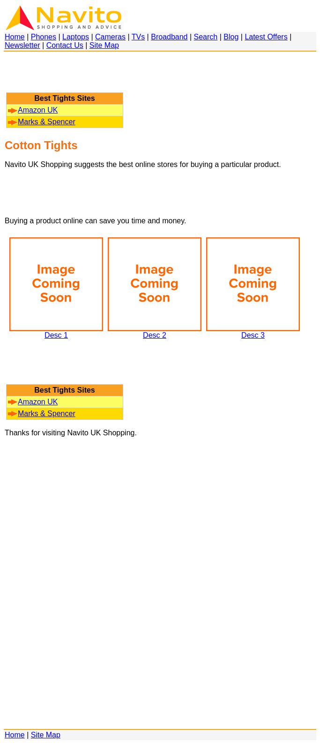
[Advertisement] (64, 76)
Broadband (169, 37)
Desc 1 (56, 332)
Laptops (75, 37)
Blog (230, 37)
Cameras (110, 37)
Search (206, 37)
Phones (43, 37)
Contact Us (64, 45)
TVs (138, 37)
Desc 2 (154, 332)
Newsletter (22, 45)
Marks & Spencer (41, 122)
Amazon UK (33, 110)
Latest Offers (266, 37)
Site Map (104, 45)
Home (15, 37)
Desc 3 (253, 332)
